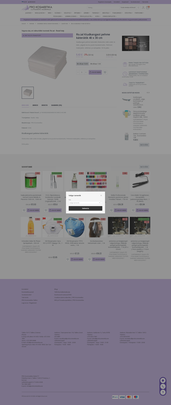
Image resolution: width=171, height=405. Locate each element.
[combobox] (85, 202)
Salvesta (85, 208)
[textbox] (85, 203)
